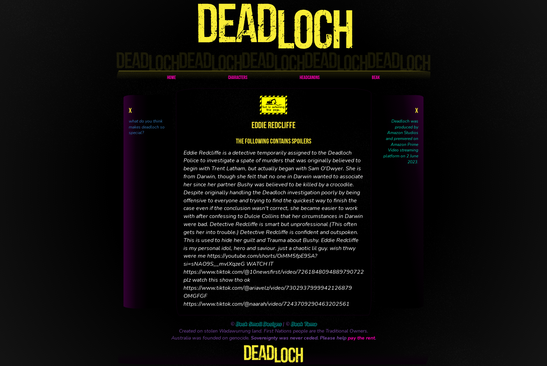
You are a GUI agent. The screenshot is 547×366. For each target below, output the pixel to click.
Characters (237, 77)
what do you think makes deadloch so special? (147, 126)
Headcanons (310, 77)
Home (171, 77)
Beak (376, 77)
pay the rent (361, 338)
